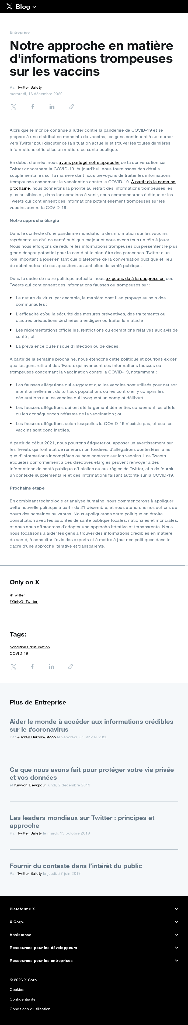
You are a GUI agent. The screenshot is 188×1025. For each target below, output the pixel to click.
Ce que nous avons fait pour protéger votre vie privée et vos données (92, 773)
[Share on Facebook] (27, 107)
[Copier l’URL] (66, 107)
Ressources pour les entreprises (94, 960)
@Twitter (17, 595)
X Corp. (94, 922)
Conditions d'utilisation (30, 1007)
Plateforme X (94, 909)
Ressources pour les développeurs (94, 947)
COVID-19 (19, 653)
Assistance (94, 935)
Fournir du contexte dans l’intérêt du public (76, 866)
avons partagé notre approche (89, 162)
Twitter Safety (29, 87)
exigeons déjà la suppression (135, 278)
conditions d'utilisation (30, 647)
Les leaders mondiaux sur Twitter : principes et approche (82, 821)
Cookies (17, 988)
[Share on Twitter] (13, 107)
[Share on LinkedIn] (46, 107)
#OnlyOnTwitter (24, 601)
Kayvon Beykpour (30, 785)
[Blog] (34, 7)
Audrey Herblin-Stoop (36, 737)
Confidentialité (23, 998)
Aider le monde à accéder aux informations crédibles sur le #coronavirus (91, 725)
